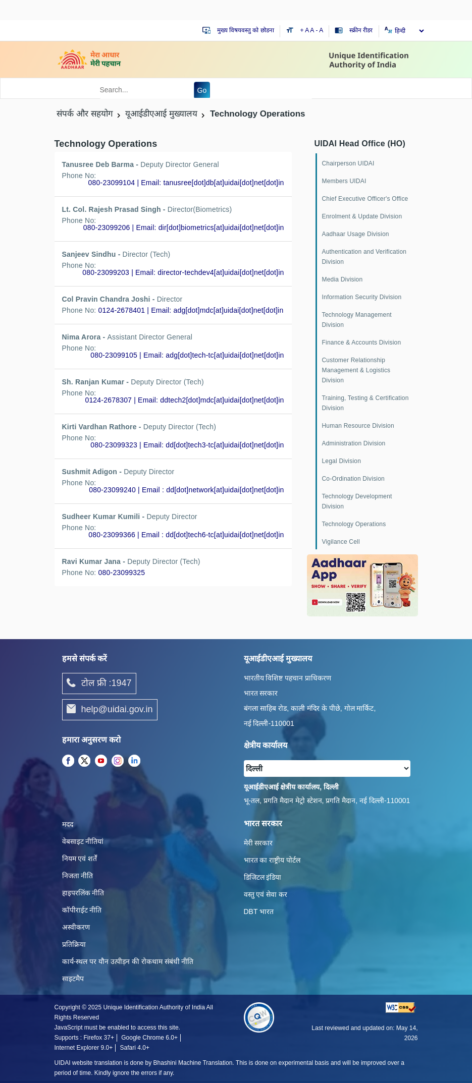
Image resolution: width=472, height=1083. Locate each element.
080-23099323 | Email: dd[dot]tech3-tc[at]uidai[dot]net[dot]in (187, 444)
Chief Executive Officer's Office (365, 198)
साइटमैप (73, 979)
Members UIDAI (344, 181)
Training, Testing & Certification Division (365, 403)
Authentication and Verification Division (364, 256)
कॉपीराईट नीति (82, 910)
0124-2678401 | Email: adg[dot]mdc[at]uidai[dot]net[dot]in (191, 310)
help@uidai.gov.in (110, 710)
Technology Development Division (357, 501)
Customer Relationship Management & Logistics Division (356, 370)
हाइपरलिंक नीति (83, 893)
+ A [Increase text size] (305, 30)
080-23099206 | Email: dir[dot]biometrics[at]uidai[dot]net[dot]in (183, 227)
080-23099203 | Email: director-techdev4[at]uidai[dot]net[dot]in (183, 272)
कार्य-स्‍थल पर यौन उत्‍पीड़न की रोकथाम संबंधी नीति (128, 961)
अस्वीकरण (76, 927)
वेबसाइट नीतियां (83, 841)
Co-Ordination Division (353, 478)
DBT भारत (259, 911)
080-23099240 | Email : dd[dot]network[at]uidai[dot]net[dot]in (186, 489)
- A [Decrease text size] (320, 30)
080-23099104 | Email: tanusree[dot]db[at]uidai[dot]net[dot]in (186, 182)
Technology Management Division (357, 319)
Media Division (342, 279)
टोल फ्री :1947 (99, 683)
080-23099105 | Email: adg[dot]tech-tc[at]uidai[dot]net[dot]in (187, 355)
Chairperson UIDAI (348, 163)
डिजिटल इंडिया (263, 877)
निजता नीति (77, 876)
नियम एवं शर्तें (79, 858)
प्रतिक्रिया (74, 944)
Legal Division (341, 461)
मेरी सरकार (258, 843)
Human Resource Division (358, 425)
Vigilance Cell (341, 541)
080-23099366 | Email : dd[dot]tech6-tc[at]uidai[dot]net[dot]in (186, 534)
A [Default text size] (312, 30)
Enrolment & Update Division (362, 216)
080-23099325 (121, 572)
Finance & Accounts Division (361, 342)
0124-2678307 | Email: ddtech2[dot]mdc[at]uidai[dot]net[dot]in (184, 400)
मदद (67, 824)
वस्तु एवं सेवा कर (266, 894)
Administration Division (354, 443)
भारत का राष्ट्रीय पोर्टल (272, 860)
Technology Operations (354, 524)
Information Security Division (362, 297)
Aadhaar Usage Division (355, 234)
